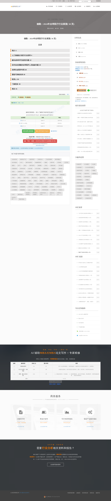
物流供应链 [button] (23, 183)
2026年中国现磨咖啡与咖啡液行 (85, 271)
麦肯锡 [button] (60, 168)
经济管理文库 (85, 492)
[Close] (68, 103)
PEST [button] (58, 186)
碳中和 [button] (52, 162)
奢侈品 (94, 173)
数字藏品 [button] (57, 159)
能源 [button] (47, 180)
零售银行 (79, 179)
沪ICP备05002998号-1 (25, 492)
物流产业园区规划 (90, 419)
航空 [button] (29, 180)
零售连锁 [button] (30, 174)
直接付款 (48, 138)
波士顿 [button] (30, 168)
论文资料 (78, 6)
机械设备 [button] (62, 174)
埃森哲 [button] (53, 168)
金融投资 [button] (22, 180)
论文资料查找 (27, 193)
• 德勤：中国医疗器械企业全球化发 (85, 117)
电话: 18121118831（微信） (58, 1)
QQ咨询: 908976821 (82, 335)
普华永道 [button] (22, 168)
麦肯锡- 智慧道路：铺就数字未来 (85, 297)
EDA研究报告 (90, 167)
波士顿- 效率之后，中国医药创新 (85, 293)
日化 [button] (46, 165)
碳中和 (86, 173)
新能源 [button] (38, 174)
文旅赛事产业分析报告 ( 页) (84, 279)
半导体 (89, 192)
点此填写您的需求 (55, 464)
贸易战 (86, 195)
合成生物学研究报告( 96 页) (84, 217)
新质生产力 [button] (23, 159)
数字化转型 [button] (29, 162)
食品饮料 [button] (14, 174)
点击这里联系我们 (38, 148)
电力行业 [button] (34, 177)
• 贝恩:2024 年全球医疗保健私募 (84, 130)
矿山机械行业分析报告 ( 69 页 (84, 284)
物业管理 (88, 198)
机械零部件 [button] (38, 162)
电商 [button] (13, 171)
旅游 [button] (35, 180)
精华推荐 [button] (36, 189)
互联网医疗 (80, 186)
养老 (87, 170)
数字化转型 (80, 182)
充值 (39, 138)
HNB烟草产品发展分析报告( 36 (85, 243)
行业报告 (59, 6)
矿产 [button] (19, 165)
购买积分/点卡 (81, 77)
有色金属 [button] (54, 180)
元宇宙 (79, 173)
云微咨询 (78, 492)
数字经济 (79, 170)
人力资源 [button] (14, 189)
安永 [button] (25, 165)
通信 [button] (61, 180)
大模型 (86, 164)
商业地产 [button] (46, 174)
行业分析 (61, 19)
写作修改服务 (35, 193)
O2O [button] (13, 194)
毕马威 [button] (60, 165)
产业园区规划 (81, 327)
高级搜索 (98, 1)
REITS (89, 186)
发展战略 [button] (22, 186)
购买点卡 (34, 138)
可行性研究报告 (67, 419)
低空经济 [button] (32, 159)
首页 (49, 19)
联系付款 (92, 492)
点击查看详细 (20, 426)
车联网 (79, 195)
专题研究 (87, 6)
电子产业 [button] (26, 177)
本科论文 (59, 193)
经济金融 (49, 6)
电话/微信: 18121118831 (83, 331)
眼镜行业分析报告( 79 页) (83, 248)
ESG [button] (21, 162)
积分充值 (80, 81)
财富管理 (87, 176)
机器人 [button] (61, 189)
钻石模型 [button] (44, 186)
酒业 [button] (41, 180)
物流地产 (79, 198)
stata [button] (29, 189)
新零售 (79, 176)
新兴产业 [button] (42, 177)
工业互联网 (80, 192)
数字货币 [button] (32, 165)
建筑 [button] (13, 165)
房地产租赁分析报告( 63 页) (84, 226)
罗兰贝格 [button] (37, 168)
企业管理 (68, 6)
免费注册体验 (28, 131)
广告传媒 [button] (14, 180)
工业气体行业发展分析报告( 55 (85, 213)
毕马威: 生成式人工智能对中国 (84, 262)
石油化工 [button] (14, 183)
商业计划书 (80, 318)
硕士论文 (52, 193)
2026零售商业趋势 (82, 266)
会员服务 (97, 6)
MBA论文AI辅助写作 (82, 314)
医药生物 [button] (58, 177)
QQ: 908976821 (70, 1)
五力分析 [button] (63, 183)
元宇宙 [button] (66, 162)
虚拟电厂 (79, 167)
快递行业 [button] (54, 174)
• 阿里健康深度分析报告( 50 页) (84, 147)
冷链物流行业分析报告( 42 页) (84, 239)
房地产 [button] (31, 183)
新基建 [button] (39, 165)
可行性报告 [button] (39, 183)
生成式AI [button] (40, 159)
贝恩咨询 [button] (14, 168)
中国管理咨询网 (70, 492)
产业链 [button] (37, 186)
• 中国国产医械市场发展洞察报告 (84, 143)
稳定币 (79, 164)
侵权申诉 (98, 492)
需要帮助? (54, 131)
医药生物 (21, 97)
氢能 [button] (46, 162)
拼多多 (94, 195)
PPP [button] (47, 183)
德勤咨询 (28, 97)
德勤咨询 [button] (46, 168)
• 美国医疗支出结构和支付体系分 (84, 113)
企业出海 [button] (14, 159)
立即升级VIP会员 (42, 131)
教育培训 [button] (20, 194)
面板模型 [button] (22, 189)
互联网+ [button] (54, 189)
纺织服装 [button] (50, 177)
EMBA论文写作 (43, 193)
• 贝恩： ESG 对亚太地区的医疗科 (84, 151)
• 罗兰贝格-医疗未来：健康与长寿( (85, 121)
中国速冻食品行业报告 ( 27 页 (84, 275)
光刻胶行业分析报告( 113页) (84, 221)
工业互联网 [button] (49, 159)
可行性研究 (80, 322)
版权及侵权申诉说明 (40, 145)
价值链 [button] (52, 186)
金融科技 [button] (20, 171)
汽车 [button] (13, 177)
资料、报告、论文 (18, 102)
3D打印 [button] (59, 171)
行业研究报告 (54, 19)
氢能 (93, 170)
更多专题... (22, 199)
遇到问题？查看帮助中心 (81, 101)
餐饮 (87, 179)
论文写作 (13, 198)
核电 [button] (19, 177)
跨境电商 (89, 182)
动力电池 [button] (14, 162)
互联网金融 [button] (44, 171)
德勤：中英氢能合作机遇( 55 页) (85, 230)
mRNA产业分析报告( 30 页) (84, 235)
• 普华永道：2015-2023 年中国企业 (85, 126)
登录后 (81, 67)
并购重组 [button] (14, 186)
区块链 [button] (59, 162)
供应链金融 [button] (45, 189)
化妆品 (79, 189)
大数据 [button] (52, 171)
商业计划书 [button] (54, 183)
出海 (93, 164)
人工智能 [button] (28, 171)
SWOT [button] (30, 186)
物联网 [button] (36, 171)
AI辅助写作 (21, 419)
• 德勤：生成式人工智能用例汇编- (84, 134)
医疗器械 (87, 189)
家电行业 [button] (22, 174)
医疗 (68, 94)
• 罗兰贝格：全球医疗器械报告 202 (85, 138)
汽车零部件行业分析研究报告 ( (85, 288)
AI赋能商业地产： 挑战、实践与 (85, 301)
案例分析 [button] (53, 165)
